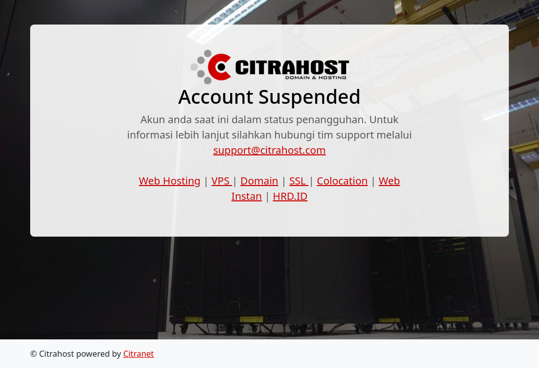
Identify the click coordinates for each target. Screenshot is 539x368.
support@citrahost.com (269, 150)
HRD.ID (290, 196)
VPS (222, 181)
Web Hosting (170, 181)
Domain (259, 181)
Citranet (138, 353)
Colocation (342, 181)
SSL (299, 181)
